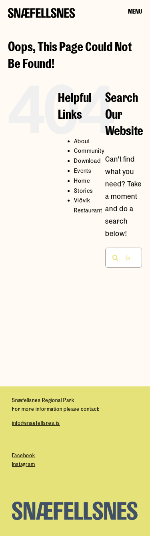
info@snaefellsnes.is (36, 423)
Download (87, 160)
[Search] (115, 258)
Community (89, 150)
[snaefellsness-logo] (41, 12)
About (82, 141)
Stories (83, 190)
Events (82, 170)
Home (82, 180)
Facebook (23, 455)
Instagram (23, 464)
